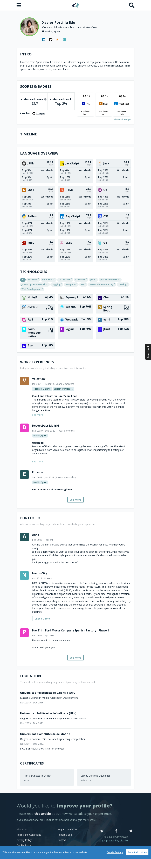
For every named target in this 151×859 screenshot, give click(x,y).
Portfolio (30, 518)
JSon (93, 279)
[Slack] (102, 831)
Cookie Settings (115, 852)
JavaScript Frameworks (35, 284)
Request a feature (67, 829)
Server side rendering (102, 284)
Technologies (33, 271)
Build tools (48, 279)
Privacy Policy (24, 840)
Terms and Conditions (29, 834)
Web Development (32, 289)
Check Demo (42, 618)
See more (75, 499)
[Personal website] (64, 39)
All (23, 279)
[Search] (131, 5)
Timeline (28, 134)
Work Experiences (37, 362)
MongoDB (71, 284)
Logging (57, 284)
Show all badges (123, 119)
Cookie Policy (24, 845)
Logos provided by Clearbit (113, 840)
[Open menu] (19, 5)
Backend (33, 279)
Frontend (81, 279)
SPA (83, 284)
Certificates (32, 763)
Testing (123, 284)
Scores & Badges (35, 86)
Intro (26, 54)
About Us (22, 829)
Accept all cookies (137, 852)
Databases (65, 279)
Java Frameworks (110, 279)
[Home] (75, 5)
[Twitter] (131, 831)
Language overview (39, 153)
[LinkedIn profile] (44, 39)
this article (42, 814)
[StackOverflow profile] (57, 39)
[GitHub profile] (50, 39)
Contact (62, 840)
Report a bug (65, 834)
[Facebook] (116, 831)
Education (30, 676)
